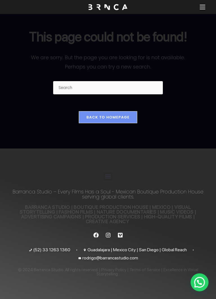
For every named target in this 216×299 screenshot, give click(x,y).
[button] (108, 176)
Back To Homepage (107, 117)
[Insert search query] (108, 87)
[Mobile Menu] (202, 7)
